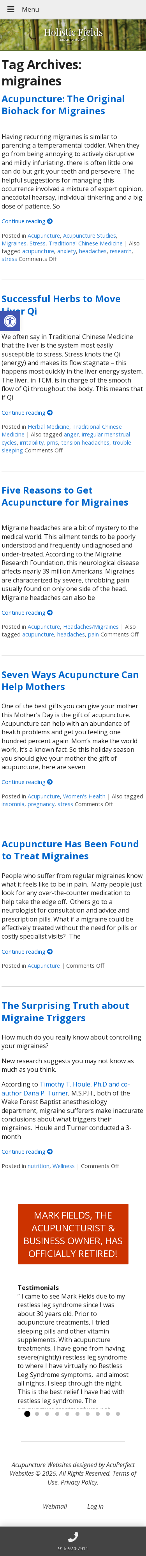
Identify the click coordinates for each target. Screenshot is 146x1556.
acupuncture (38, 251)
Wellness (64, 1166)
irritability (32, 442)
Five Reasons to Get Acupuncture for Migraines (65, 495)
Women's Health (84, 796)
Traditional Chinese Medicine (86, 243)
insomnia (13, 804)
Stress (38, 243)
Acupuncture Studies (89, 235)
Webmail (55, 1506)
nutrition (38, 1166)
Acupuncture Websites (41, 1464)
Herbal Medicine (48, 426)
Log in (95, 1506)
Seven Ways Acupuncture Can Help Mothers (70, 680)
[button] (10, 321)
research (121, 251)
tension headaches (85, 442)
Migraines (14, 243)
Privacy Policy (79, 1482)
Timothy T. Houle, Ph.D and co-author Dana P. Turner (66, 1088)
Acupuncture (44, 235)
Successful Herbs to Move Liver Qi (61, 304)
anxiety (66, 251)
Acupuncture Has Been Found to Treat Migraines (70, 849)
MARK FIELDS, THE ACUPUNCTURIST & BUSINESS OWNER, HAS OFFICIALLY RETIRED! (73, 1234)
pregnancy (41, 804)
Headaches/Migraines (91, 626)
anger (71, 434)
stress (9, 259)
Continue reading (27, 221)
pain (93, 634)
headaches (93, 251)
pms (52, 442)
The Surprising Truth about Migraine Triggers (65, 1011)
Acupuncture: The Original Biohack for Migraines (63, 104)
